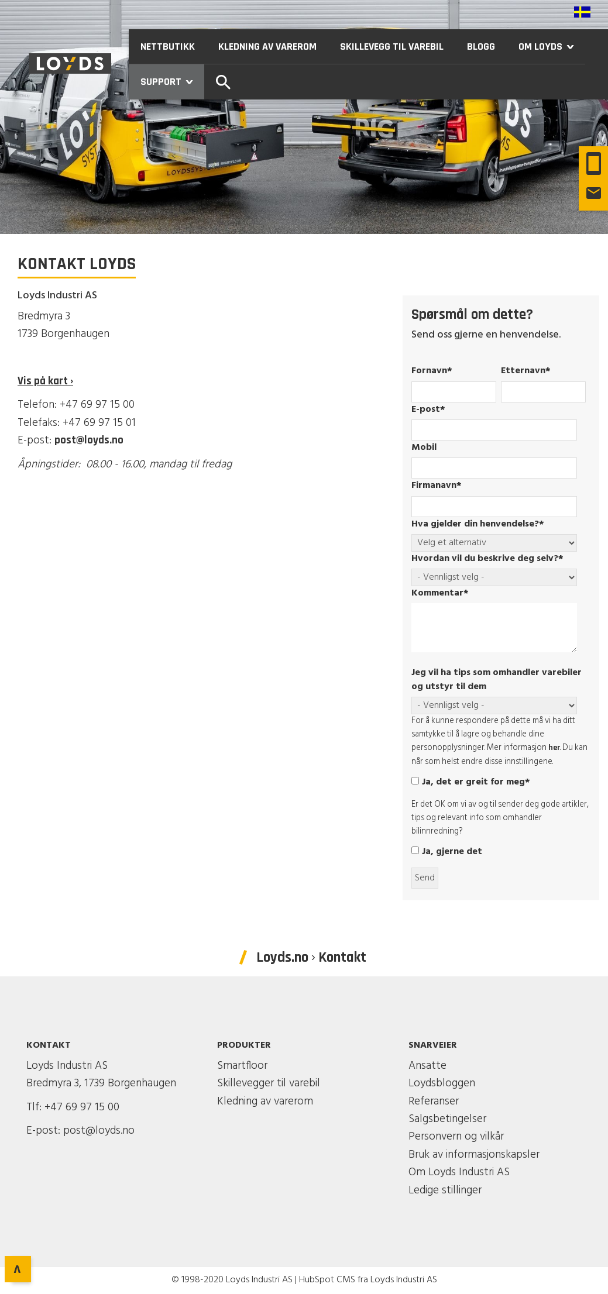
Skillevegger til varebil (268, 1083)
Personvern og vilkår (456, 1136)
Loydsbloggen (441, 1083)
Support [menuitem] (172, 81)
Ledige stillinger (445, 1190)
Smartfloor (242, 1066)
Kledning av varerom (265, 1101)
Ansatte (427, 1066)
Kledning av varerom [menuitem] (267, 46)
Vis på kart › (45, 381)
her (554, 747)
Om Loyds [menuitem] (551, 46)
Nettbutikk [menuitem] (167, 46)
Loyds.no (282, 958)
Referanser (433, 1101)
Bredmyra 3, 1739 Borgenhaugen (101, 1083)
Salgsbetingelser (447, 1119)
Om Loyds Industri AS (459, 1172)
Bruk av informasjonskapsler (474, 1155)
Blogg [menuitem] (481, 46)
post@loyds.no (88, 440)
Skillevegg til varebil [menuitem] (392, 46)
